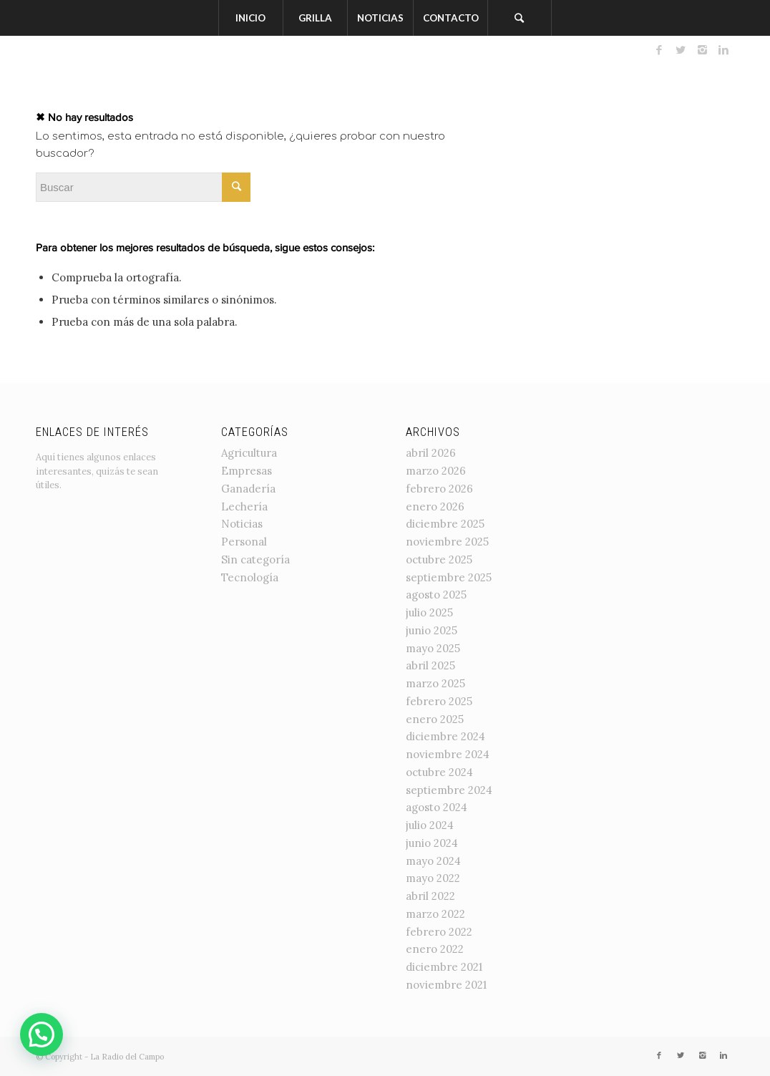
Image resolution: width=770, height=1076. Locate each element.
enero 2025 (435, 719)
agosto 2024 (436, 807)
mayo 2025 (433, 648)
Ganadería (248, 488)
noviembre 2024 (447, 754)
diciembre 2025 (445, 523)
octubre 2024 (439, 772)
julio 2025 (429, 612)
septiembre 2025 (449, 577)
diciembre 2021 (444, 967)
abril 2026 (431, 453)
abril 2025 (430, 665)
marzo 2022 (435, 914)
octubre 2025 (439, 559)
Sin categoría (255, 559)
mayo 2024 (433, 861)
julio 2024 (430, 825)
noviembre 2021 (446, 985)
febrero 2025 (439, 701)
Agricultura (249, 453)
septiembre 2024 (449, 790)
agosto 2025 (436, 594)
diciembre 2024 (445, 736)
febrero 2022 (439, 932)
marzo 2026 (436, 471)
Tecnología (249, 577)
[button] (41, 1034)
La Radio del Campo (127, 1057)
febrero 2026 (439, 488)
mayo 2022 (433, 878)
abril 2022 (430, 896)
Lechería (244, 506)
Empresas (246, 471)
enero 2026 (435, 506)
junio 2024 (432, 843)
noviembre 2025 (447, 541)
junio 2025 (431, 630)
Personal (244, 541)
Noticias (242, 523)
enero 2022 (435, 949)
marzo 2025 (435, 683)
